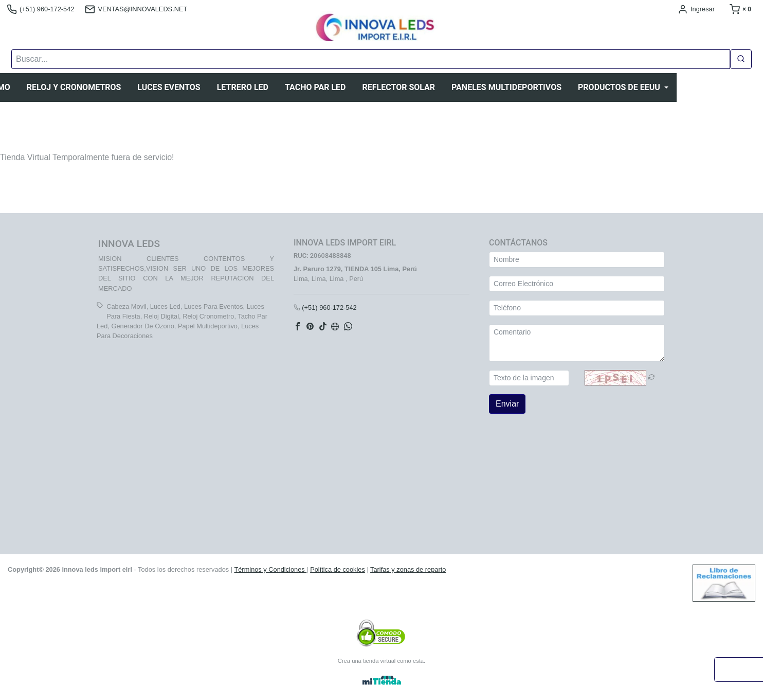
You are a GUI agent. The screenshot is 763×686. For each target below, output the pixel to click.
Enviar (507, 403)
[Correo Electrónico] (577, 284)
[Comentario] (577, 343)
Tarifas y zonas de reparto (408, 569)
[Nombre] (577, 260)
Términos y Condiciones (270, 569)
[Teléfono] (577, 308)
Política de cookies (337, 569)
